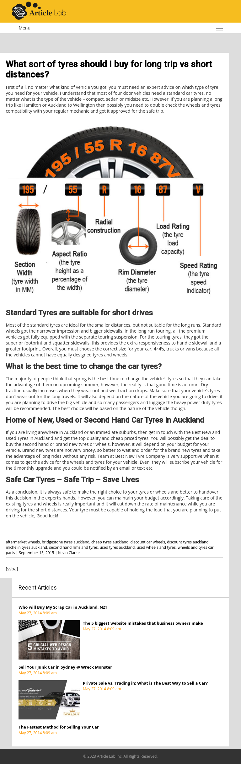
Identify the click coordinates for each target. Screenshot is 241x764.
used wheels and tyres (156, 547)
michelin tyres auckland (26, 547)
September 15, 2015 (36, 552)
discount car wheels (148, 542)
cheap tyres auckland (109, 542)
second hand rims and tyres (73, 547)
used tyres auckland (117, 547)
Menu (24, 28)
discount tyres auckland (187, 542)
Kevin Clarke (69, 552)
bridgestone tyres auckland (65, 542)
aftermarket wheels (23, 542)
